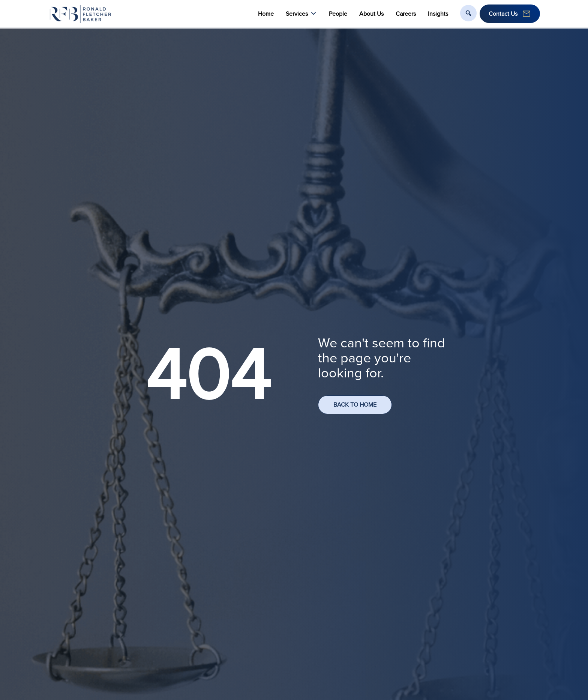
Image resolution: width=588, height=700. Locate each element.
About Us (371, 13)
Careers (406, 13)
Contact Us (503, 13)
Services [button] (301, 13)
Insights (438, 13)
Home (266, 13)
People (338, 13)
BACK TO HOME (354, 404)
